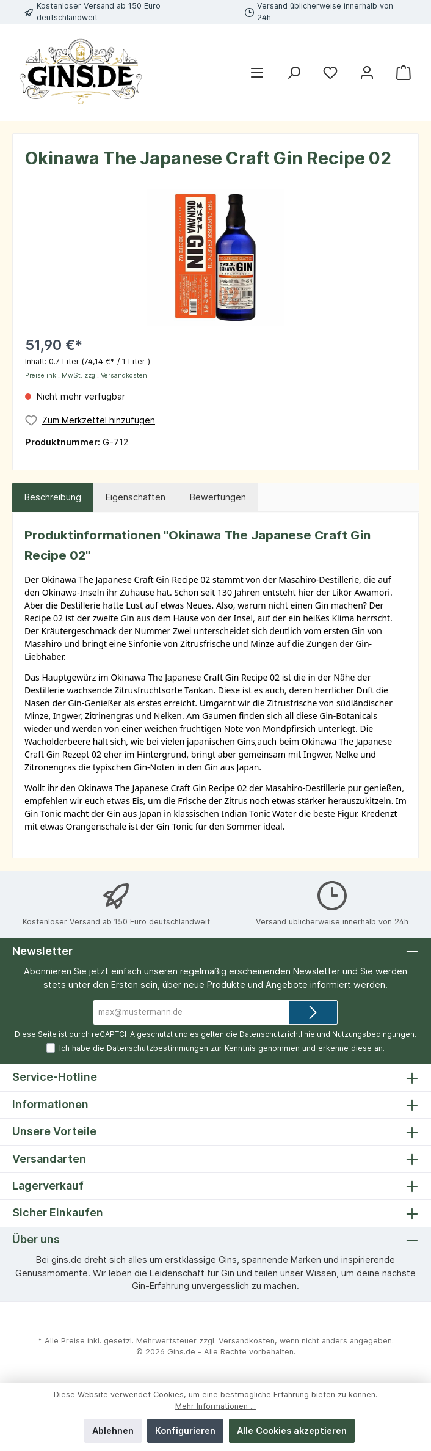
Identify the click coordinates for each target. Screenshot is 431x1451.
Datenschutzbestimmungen (157, 1048)
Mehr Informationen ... (215, 1406)
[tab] (52, 497)
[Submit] (313, 1012)
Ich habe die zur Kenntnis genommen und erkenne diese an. (222, 1048)
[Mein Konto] (367, 73)
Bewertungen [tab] (218, 497)
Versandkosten (247, 1340)
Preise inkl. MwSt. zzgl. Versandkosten (86, 375)
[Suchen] (293, 73)
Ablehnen (113, 1430)
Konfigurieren (185, 1430)
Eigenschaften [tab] (135, 497)
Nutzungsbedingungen (373, 1034)
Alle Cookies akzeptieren (292, 1430)
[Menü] (257, 73)
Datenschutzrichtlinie (277, 1034)
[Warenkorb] (403, 73)
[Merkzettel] (330, 73)
